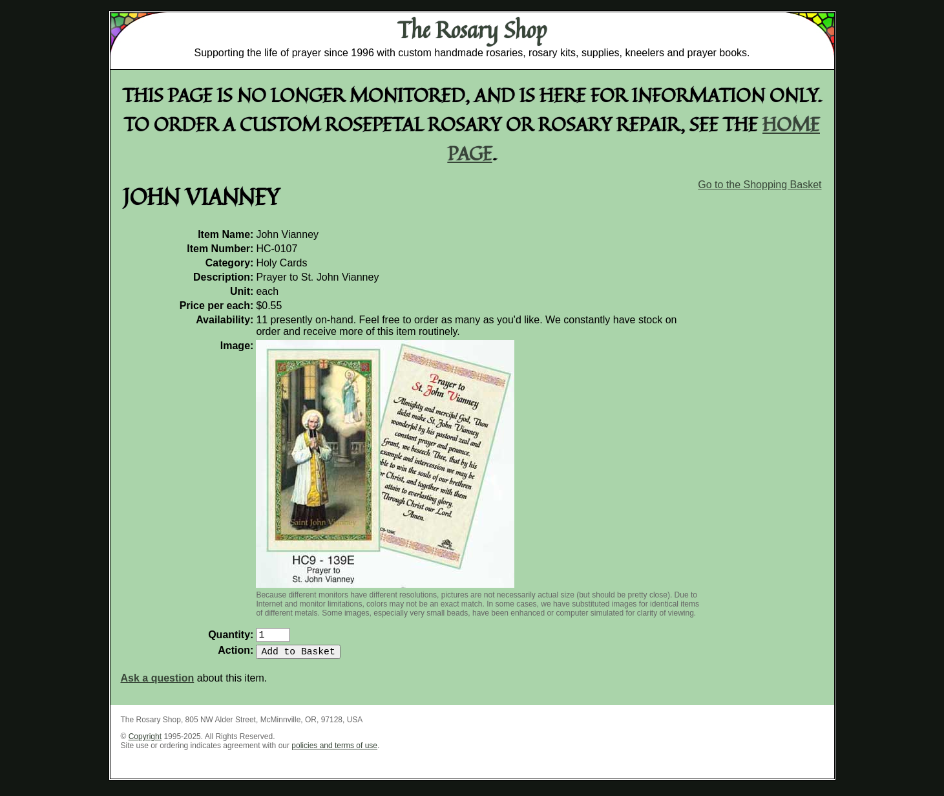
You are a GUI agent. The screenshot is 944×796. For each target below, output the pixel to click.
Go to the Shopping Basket (759, 184)
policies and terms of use (334, 750)
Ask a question (157, 683)
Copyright (145, 741)
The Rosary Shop (472, 29)
